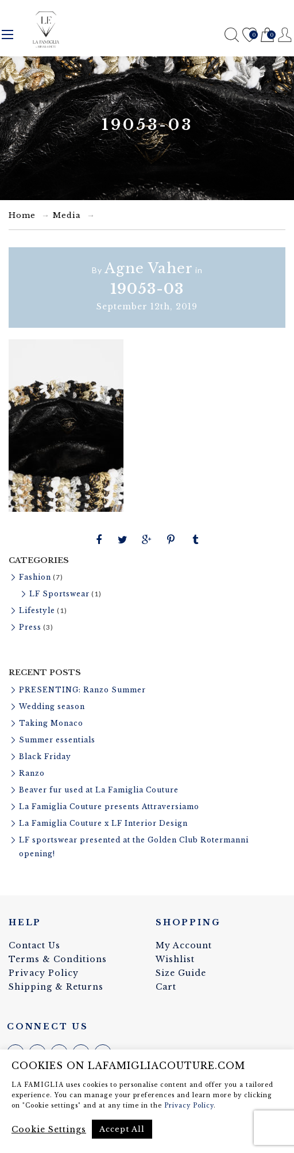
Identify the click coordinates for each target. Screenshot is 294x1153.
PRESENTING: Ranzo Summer (82, 689)
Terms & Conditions (58, 959)
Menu (7, 34)
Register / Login (285, 35)
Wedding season (52, 706)
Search (232, 35)
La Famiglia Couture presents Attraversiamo (109, 806)
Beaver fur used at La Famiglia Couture (99, 790)
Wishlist (249, 35)
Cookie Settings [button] (48, 1129)
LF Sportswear (59, 593)
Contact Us (34, 945)
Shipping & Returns (56, 987)
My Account (184, 945)
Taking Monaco (51, 723)
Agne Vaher (149, 268)
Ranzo (32, 773)
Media (67, 215)
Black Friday (45, 756)
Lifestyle (37, 610)
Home (22, 215)
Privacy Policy (44, 973)
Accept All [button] (122, 1129)
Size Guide (181, 973)
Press (30, 627)
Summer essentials (57, 740)
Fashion (35, 577)
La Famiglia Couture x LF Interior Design (103, 823)
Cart (267, 35)
